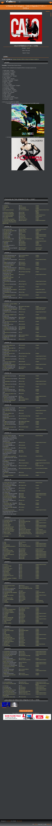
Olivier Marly (41, 238)
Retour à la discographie (26, 710)
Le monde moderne (8, 345)
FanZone (9, 821)
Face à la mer (7, 229)
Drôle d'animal (7, 329)
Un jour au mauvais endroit (9, 361)
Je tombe (6, 488)
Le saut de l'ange (7, 565)
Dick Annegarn (22, 249)
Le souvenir (6, 500)
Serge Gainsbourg (23, 456)
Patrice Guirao (22, 234)
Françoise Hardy (23, 447)
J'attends (6, 267)
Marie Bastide (22, 324)
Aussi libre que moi (8, 271)
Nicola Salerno (22, 482)
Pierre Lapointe (22, 289)
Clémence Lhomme (23, 219)
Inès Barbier (22, 507)
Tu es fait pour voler (8, 597)
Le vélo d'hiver (7, 390)
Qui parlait (6, 549)
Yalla (5, 242)
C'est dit (6, 255)
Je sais (5, 576)
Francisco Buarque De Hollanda (25, 468)
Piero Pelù (22, 600)
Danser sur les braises (8, 212)
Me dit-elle (6, 571)
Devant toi (6, 205)
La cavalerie (6, 407)
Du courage (6, 245)
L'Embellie (6, 602)
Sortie (23, 50)
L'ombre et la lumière (8, 588)
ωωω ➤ (28, 48)
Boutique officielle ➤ (17, 59)
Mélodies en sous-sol (8, 575)
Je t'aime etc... (7, 465)
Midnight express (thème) (9, 350)
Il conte (5, 600)
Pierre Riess (22, 386)
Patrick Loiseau (23, 230)
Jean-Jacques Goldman (24, 255)
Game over (6, 567)
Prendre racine (7, 234)
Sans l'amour (6, 572)
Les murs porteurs (8, 485)
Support (24, 52)
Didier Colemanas (23, 220)
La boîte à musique (8, 618)
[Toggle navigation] (19, 2)
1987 (5, 397)
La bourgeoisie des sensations (10, 289)
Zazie (21, 205)
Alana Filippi (22, 212)
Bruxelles (6, 249)
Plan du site (19, 821)
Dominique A (22, 256)
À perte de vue (7, 636)
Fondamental (7, 410)
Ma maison (6, 472)
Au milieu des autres (8, 216)
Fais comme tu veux (8, 550)
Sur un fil (6, 463)
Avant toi (6, 317)
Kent (21, 601)
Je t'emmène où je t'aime (9, 219)
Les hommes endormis (9, 554)
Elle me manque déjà (8, 348)
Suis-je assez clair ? (8, 503)
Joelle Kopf (27, 209)
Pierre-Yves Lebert (23, 465)
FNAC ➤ (23, 59)
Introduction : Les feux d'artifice (10, 303)
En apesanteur (7, 241)
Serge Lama (22, 500)
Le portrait (6, 318)
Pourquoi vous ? (7, 448)
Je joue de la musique (9, 426)
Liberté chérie (7, 375)
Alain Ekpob (28, 530)
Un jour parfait (7, 553)
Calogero (37, 205)
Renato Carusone (39, 482)
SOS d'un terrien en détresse (10, 497)
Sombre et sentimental (9, 213)
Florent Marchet (42, 472)
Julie (5, 389)
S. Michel (36, 824)
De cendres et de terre (9, 209)
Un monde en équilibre (9, 215)
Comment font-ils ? (8, 640)
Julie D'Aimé (22, 209)
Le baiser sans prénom (9, 393)
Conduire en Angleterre (9, 314)
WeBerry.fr (49, 824)
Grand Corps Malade (23, 588)
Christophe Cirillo (23, 306)
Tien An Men (6, 281)
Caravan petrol (7, 482)
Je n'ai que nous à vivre (9, 551)
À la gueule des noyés (9, 526)
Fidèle (5, 306)
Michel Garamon (23, 207)
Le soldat (6, 328)
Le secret (6, 217)
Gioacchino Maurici (42, 209)
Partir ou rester (7, 532)
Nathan (5, 262)
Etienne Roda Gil (23, 407)
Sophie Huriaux (23, 245)
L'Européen (6, 536)
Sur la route (6, 248)
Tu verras (6, 468)
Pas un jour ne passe (8, 286)
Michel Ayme (41, 548)
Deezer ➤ (32, 59)
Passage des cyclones (8, 274)
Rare (5, 557)
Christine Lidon (23, 214)
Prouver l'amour (7, 524)
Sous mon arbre (7, 490)
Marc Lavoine (22, 262)
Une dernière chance (8, 528)
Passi (26, 229)
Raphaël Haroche (23, 238)
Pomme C (6, 297)
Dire (5, 208)
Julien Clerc (38, 407)
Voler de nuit (7, 424)
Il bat (5, 543)
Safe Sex (6, 236)
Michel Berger (38, 497)
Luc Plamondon (23, 497)
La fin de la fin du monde (9, 256)
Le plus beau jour (8, 238)
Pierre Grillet (22, 524)
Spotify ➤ (37, 59)
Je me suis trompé (8, 450)
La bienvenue (7, 558)
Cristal (5, 621)
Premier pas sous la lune (9, 510)
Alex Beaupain (22, 317)
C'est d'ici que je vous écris (9, 295)
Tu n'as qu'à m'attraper (9, 265)
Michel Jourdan (23, 269)
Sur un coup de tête (8, 507)
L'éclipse (6, 327)
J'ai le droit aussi (7, 324)
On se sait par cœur (8, 386)
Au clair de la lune (8, 496)
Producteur (4, 65)
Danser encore (7, 332)
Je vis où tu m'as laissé (9, 531)
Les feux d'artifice (8, 368)
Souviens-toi (7, 460)
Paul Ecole (22, 314)
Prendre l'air (6, 207)
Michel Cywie (38, 230)
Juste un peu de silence (9, 529)
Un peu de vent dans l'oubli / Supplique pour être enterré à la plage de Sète (9, 222)
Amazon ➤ (27, 59)
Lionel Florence (23, 236)
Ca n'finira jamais (7, 442)
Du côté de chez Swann (9, 230)
